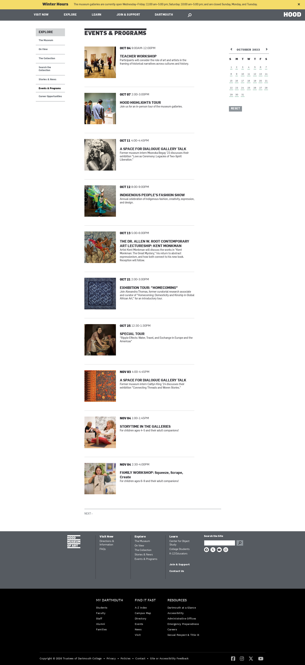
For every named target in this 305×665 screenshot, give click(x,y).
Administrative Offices (181, 618)
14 (266, 74)
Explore (70, 14)
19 (255, 81)
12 (255, 74)
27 (260, 88)
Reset (235, 108)
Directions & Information (107, 543)
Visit (138, 635)
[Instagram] (242, 658)
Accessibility (175, 613)
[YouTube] (260, 658)
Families (101, 629)
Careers (172, 629)
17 (242, 81)
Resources (177, 600)
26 (254, 88)
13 (260, 74)
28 (266, 88)
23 (236, 88)
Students (101, 607)
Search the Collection (45, 69)
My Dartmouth (109, 600)
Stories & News (47, 79)
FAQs (103, 549)
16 (236, 81)
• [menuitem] (104, 658)
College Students (179, 549)
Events (139, 624)
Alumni (100, 624)
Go (240, 543)
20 (260, 81)
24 (242, 88)
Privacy (111, 658)
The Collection (47, 58)
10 (242, 74)
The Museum (46, 40)
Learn (96, 14)
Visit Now (41, 14)
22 (231, 88)
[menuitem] (110, 615)
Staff (99, 618)
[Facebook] (233, 658)
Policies (126, 658)
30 (236, 95)
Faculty (100, 613)
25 (248, 88)
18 (248, 81)
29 (231, 95)
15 (231, 81)
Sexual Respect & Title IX (183, 635)
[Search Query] (219, 543)
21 (266, 81)
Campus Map (143, 613)
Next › (88, 513)
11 (249, 74)
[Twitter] (251, 658)
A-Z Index (141, 607)
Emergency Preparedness (183, 624)
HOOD (292, 14)
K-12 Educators (178, 553)
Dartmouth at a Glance (181, 607)
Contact (140, 658)
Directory (140, 618)
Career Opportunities (50, 96)
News (138, 629)
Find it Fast (145, 600)
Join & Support (128, 14)
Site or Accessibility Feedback (169, 658)
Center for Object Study (179, 543)
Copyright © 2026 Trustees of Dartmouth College (71, 658)
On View (43, 49)
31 (242, 95)
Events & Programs (50, 88)
